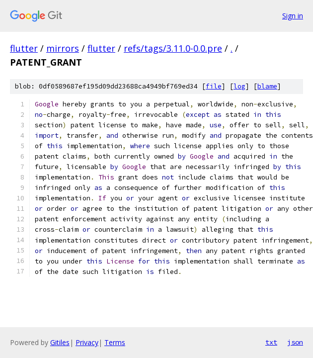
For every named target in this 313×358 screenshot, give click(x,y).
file (214, 86)
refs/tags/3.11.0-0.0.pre (173, 48)
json (295, 342)
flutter (24, 48)
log (239, 86)
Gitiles (60, 342)
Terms (114, 342)
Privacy (87, 342)
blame (267, 86)
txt (271, 342)
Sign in (292, 15)
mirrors (62, 48)
